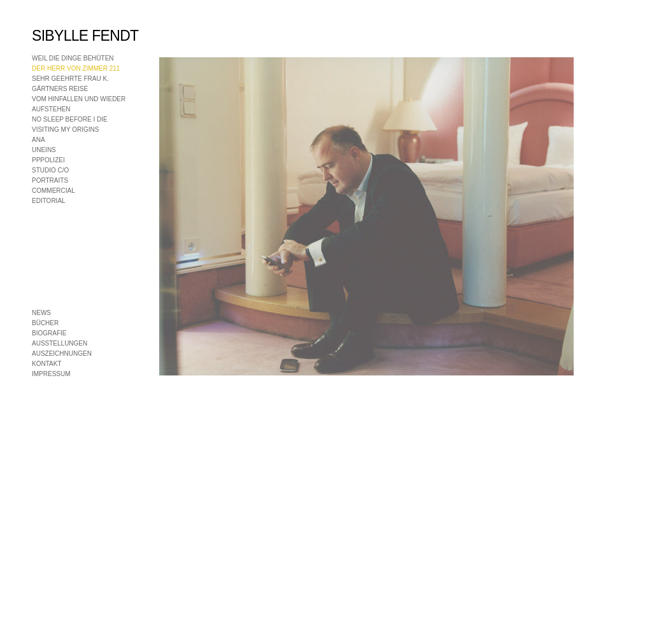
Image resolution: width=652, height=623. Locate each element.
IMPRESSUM (51, 373)
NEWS (41, 312)
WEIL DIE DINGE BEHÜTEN (73, 58)
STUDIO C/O (50, 170)
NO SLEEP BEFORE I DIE (70, 119)
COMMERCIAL (53, 190)
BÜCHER (45, 322)
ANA (38, 139)
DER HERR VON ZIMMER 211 (76, 68)
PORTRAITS (50, 180)
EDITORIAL (49, 200)
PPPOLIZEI (48, 160)
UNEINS (44, 149)
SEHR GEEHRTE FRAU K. (70, 78)
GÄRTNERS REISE (60, 88)
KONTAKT (46, 363)
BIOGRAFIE (49, 333)
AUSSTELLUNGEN (59, 343)
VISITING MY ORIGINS (65, 129)
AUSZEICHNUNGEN (62, 353)
